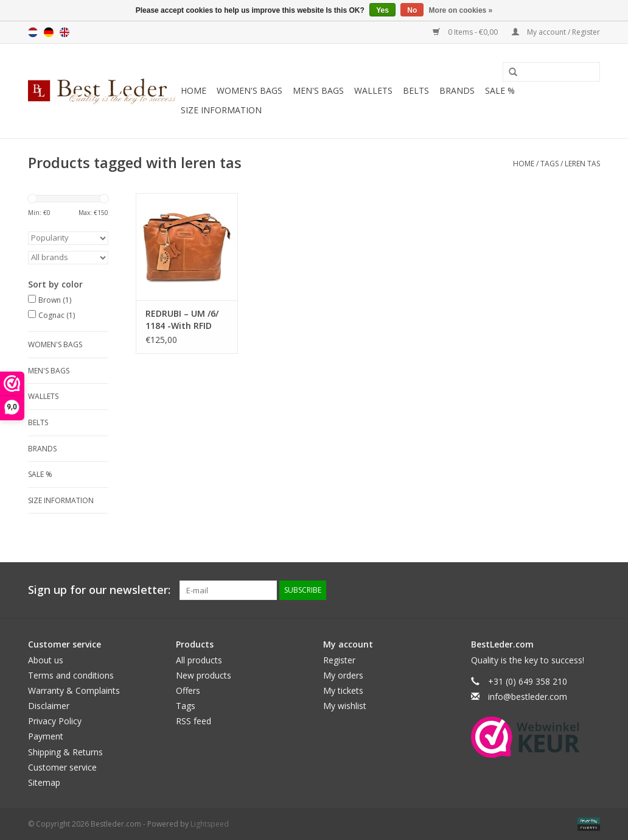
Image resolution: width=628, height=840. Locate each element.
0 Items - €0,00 (466, 32)
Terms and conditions (71, 675)
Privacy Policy (55, 721)
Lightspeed (209, 824)
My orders (343, 675)
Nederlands (33, 32)
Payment (45, 736)
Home (193, 90)
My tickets (343, 690)
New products (203, 675)
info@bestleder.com (527, 696)
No (412, 10)
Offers (188, 690)
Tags (549, 163)
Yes (382, 10)
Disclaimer (48, 705)
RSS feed (193, 721)
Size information (221, 110)
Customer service (62, 767)
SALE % (500, 90)
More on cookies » (461, 10)
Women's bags (249, 90)
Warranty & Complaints (74, 690)
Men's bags (318, 90)
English (64, 32)
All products (199, 660)
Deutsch (49, 32)
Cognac (56, 315)
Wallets (373, 90)
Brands (457, 90)
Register (339, 660)
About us (45, 660)
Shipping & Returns (65, 752)
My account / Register (556, 32)
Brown (54, 300)
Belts (416, 90)
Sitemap (44, 782)
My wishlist (344, 705)
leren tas (582, 163)
